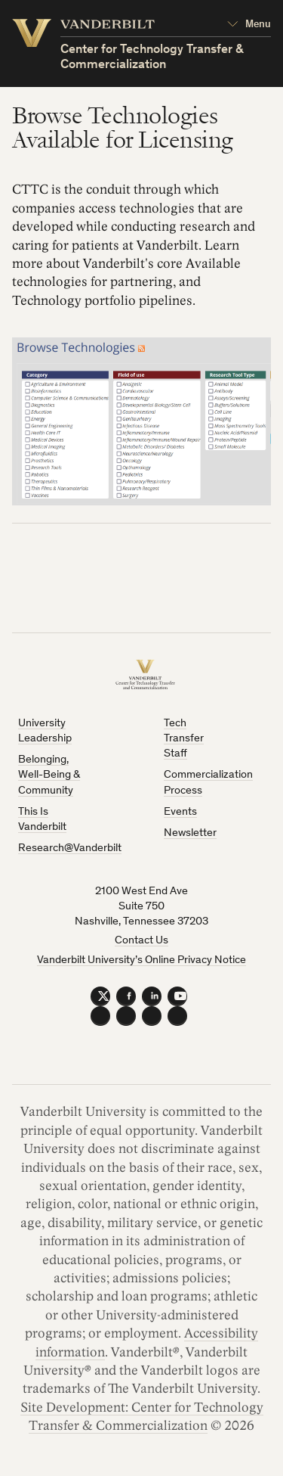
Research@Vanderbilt (70, 848)
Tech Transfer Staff (184, 739)
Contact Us (141, 940)
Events (180, 812)
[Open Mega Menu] (249, 25)
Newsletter (190, 833)
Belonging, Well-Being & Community (49, 775)
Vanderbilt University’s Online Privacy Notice (141, 960)
